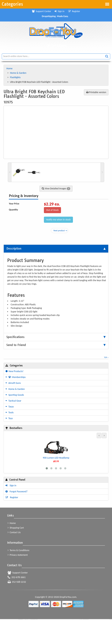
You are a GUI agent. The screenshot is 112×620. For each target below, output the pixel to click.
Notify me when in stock (58, 219)
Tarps (10, 406)
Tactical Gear (13, 400)
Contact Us (14, 533)
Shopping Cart (16, 528)
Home (9, 68)
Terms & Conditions (18, 550)
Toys (9, 418)
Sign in (60, 11)
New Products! (14, 371)
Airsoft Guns (13, 383)
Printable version (96, 92)
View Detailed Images (56, 188)
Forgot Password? (17, 492)
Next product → (60, 230)
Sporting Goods (15, 394)
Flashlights (15, 77)
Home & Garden (18, 72)
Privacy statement (18, 555)
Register (74, 11)
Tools (10, 412)
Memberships (16, 377)
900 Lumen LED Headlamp (56, 457)
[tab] (56, 249)
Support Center (41, 11)
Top (106, 357)
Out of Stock (52, 210)
